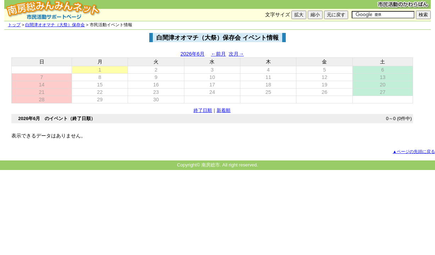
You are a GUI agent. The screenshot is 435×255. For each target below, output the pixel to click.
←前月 (218, 54)
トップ (14, 25)
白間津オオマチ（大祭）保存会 (55, 25)
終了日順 (203, 110)
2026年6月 (192, 54)
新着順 (223, 110)
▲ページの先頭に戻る (414, 151)
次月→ (236, 54)
